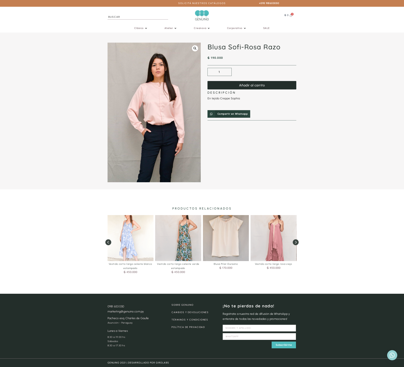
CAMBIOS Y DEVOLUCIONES (190, 312)
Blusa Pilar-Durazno (226, 264)
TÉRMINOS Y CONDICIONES (190, 319)
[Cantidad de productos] (219, 72)
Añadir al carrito (252, 85)
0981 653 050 (116, 306)
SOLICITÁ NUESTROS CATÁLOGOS (202, 3)
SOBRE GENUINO (182, 305)
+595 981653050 (269, 3)
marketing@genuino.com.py (126, 311)
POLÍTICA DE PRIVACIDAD (188, 327)
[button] (141, 28)
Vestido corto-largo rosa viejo (273, 264)
